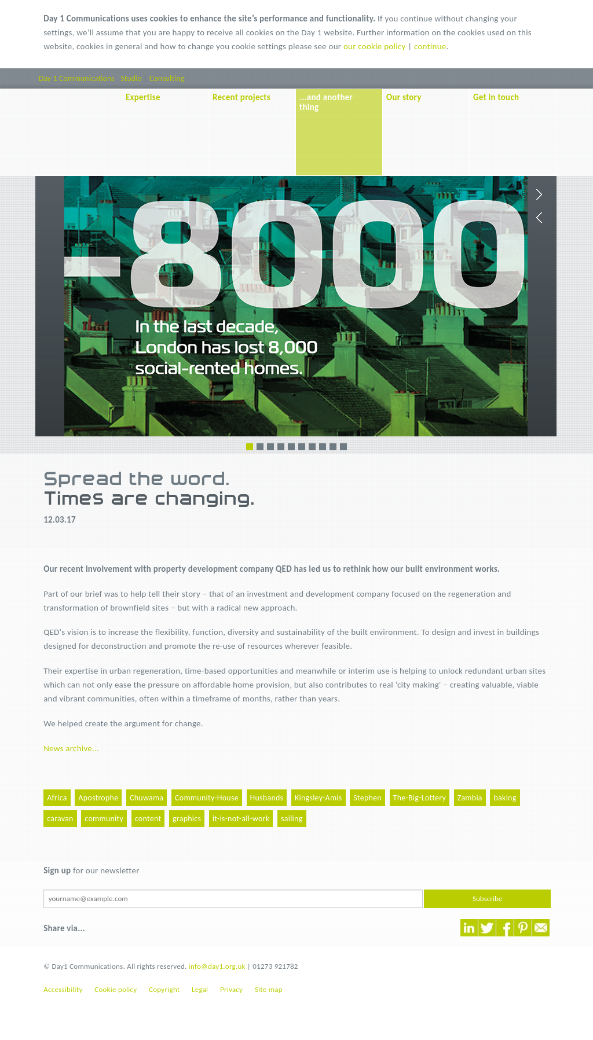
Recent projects (241, 97)
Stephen (367, 798)
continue (430, 46)
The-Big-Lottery (419, 798)
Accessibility (62, 989)
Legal (200, 989)
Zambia (469, 798)
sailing (292, 819)
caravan (60, 819)
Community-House (207, 798)
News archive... (71, 748)
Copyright (164, 989)
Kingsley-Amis (318, 798)
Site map (269, 989)
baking (504, 798)
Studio (131, 78)
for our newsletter (91, 870)
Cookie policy (115, 989)
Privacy (231, 989)
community (104, 819)
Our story (404, 97)
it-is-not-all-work (241, 819)
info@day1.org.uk (217, 966)
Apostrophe (98, 798)
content (148, 819)
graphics (187, 819)
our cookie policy (374, 46)
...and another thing (326, 102)
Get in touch (496, 97)
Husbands (267, 798)
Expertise (143, 97)
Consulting (166, 78)
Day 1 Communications (77, 78)
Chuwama (146, 798)
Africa (57, 798)
